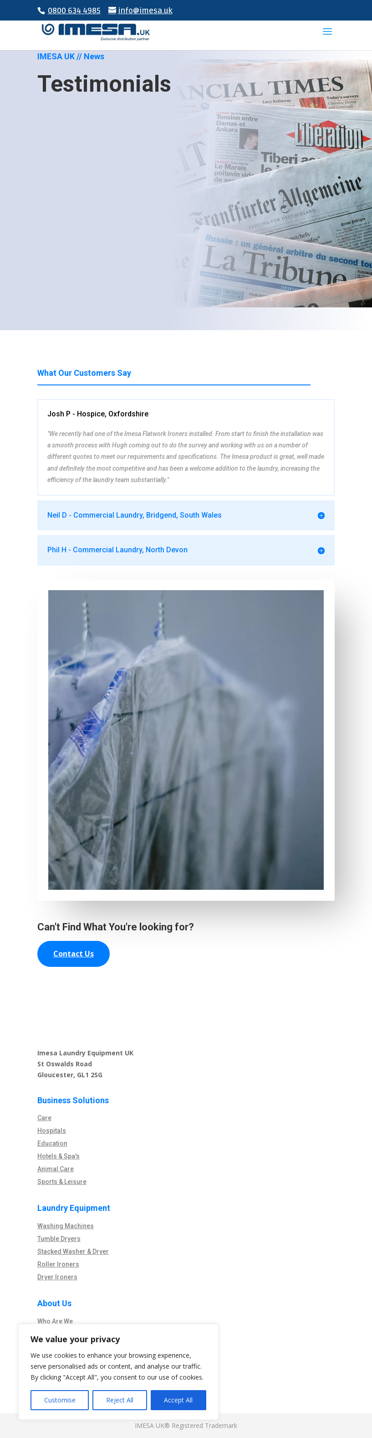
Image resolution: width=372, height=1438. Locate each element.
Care (44, 1117)
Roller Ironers (58, 1264)
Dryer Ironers (57, 1277)
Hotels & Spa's (58, 1156)
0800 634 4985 (74, 11)
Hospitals (51, 1130)
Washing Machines (65, 1226)
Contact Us (73, 954)
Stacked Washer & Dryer (73, 1251)
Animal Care (55, 1169)
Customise (60, 1400)
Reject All (119, 1400)
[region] (118, 1372)
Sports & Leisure (62, 1181)
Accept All (178, 1400)
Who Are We (55, 1321)
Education (52, 1143)
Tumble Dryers (59, 1238)
